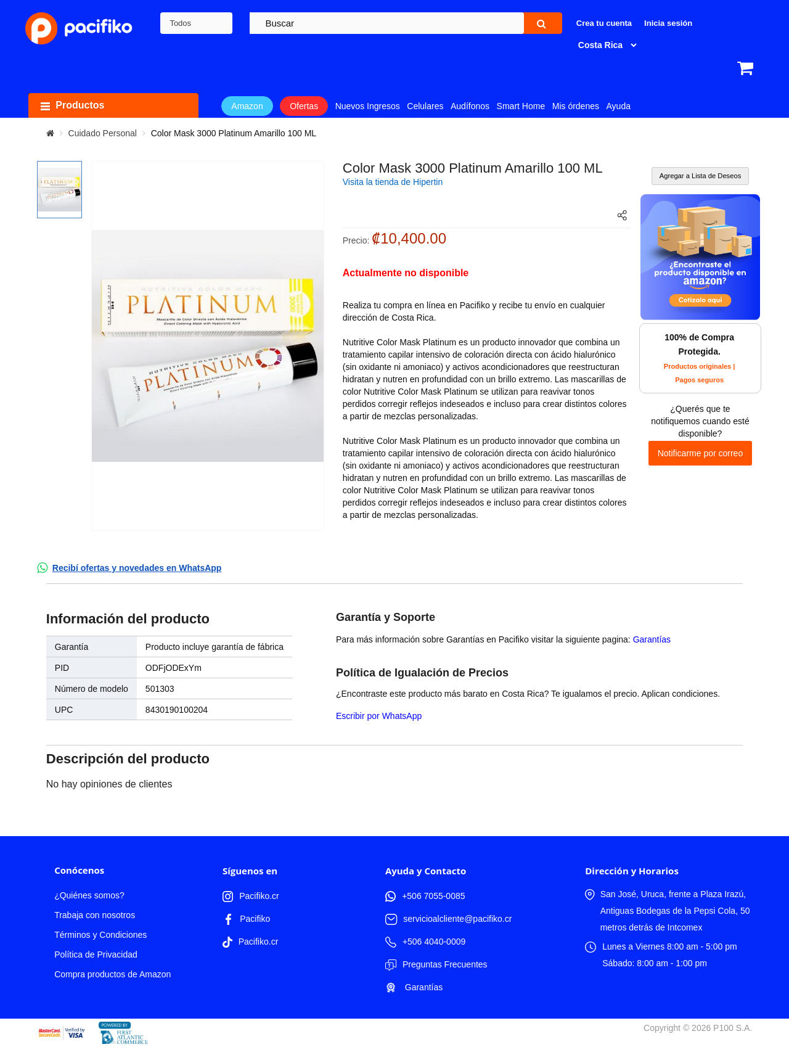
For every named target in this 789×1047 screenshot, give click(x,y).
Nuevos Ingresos (367, 106)
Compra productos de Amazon (112, 974)
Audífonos (470, 106)
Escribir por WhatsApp (379, 716)
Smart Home (521, 106)
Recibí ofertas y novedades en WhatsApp (137, 568)
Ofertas (304, 106)
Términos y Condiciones (100, 935)
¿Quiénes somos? (89, 895)
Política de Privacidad (95, 954)
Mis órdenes (575, 106)
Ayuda (619, 106)
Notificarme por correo (700, 453)
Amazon (247, 106)
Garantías (652, 639)
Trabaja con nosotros (94, 915)
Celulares (425, 106)
